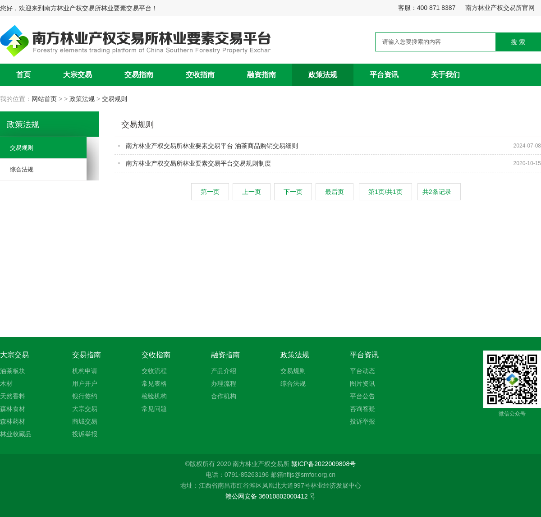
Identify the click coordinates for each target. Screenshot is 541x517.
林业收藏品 (16, 434)
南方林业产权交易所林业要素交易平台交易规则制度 (198, 163)
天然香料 (12, 396)
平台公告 (362, 396)
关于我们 (445, 74)
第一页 (210, 191)
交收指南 (200, 74)
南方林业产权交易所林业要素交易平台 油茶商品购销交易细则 (212, 145)
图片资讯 (362, 383)
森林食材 (12, 408)
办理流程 (223, 383)
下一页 (293, 191)
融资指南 (261, 74)
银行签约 (84, 396)
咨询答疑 (362, 408)
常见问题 (154, 408)
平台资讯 (384, 74)
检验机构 (154, 396)
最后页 (334, 191)
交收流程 (154, 370)
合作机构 (223, 396)
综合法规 (21, 169)
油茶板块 (12, 370)
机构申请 (84, 370)
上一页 (251, 191)
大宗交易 (77, 74)
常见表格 (154, 383)
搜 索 (518, 42)
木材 (6, 383)
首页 (23, 74)
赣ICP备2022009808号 (323, 463)
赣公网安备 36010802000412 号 (270, 496)
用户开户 (84, 383)
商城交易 (84, 421)
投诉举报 (84, 434)
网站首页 (45, 98)
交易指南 (138, 74)
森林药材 (12, 421)
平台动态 (362, 370)
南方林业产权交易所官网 (500, 7)
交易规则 (114, 98)
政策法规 (322, 74)
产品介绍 (223, 370)
